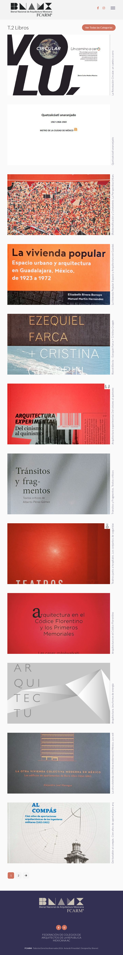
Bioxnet (95, 948)
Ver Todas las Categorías (98, 27)
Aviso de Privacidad (72, 948)
